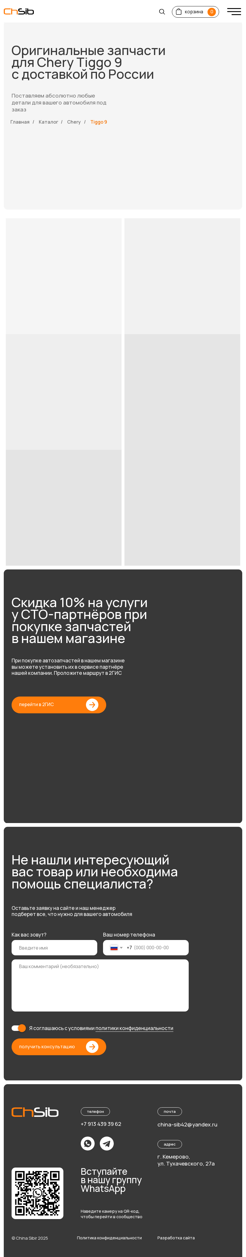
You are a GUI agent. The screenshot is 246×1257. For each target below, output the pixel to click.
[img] (234, 12)
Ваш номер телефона (129, 934)
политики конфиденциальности (134, 1028)
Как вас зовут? (29, 934)
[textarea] (100, 985)
